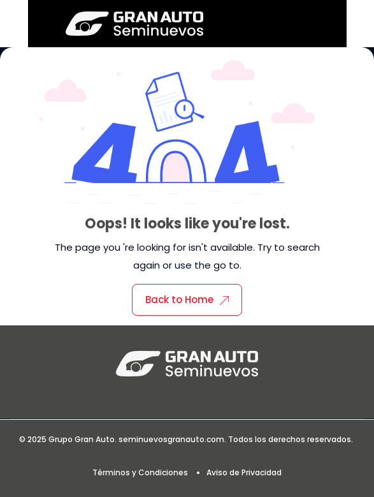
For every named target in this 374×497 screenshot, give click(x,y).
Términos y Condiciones (140, 472)
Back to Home (187, 299)
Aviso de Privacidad (244, 472)
